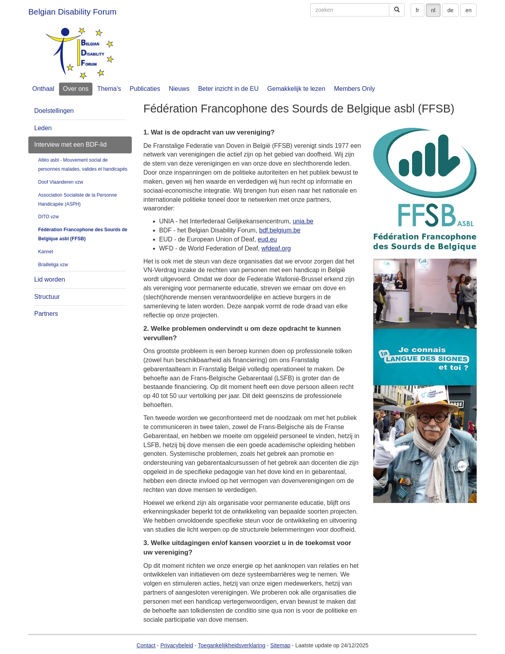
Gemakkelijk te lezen (296, 88)
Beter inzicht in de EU (228, 88)
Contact (145, 645)
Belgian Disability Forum (72, 11)
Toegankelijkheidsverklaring (231, 645)
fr (417, 10)
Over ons (75, 88)
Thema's (109, 88)
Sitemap (280, 645)
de (450, 10)
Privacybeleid (176, 645)
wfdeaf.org (276, 248)
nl (433, 10)
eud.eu (267, 239)
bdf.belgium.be (279, 230)
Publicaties (145, 88)
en (468, 10)
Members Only (354, 88)
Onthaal (43, 88)
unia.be (303, 221)
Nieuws (179, 88)
